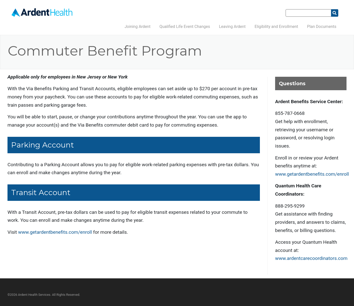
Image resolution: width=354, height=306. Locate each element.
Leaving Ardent (232, 26)
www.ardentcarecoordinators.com (311, 258)
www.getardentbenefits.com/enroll (55, 232)
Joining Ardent (138, 26)
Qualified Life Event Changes (185, 26)
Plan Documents (321, 26)
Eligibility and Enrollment (276, 26)
